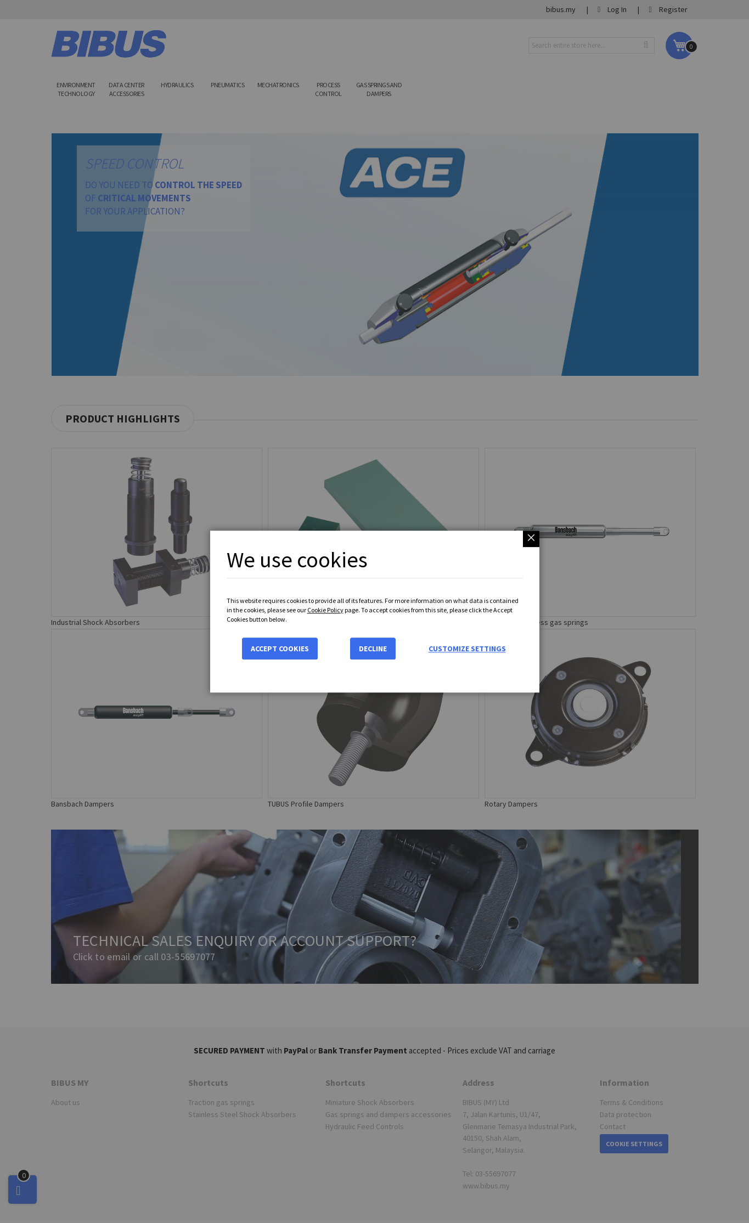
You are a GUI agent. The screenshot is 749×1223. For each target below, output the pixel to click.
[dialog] (374, 611)
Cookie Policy (325, 610)
